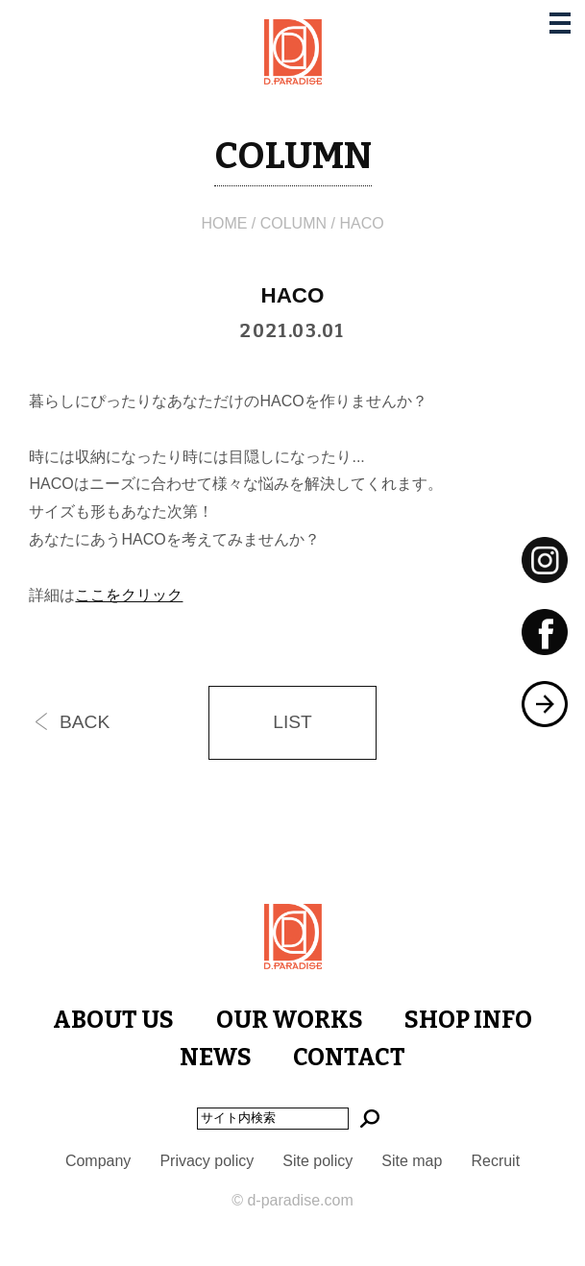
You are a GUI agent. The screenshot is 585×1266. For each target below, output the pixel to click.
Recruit (495, 1161)
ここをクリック (129, 595)
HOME (224, 223)
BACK (85, 722)
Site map (411, 1161)
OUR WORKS (289, 1020)
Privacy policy (206, 1161)
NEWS (216, 1057)
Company (98, 1161)
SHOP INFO (468, 1020)
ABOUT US (113, 1020)
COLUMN (293, 223)
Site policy (317, 1161)
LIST (292, 722)
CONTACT (349, 1057)
